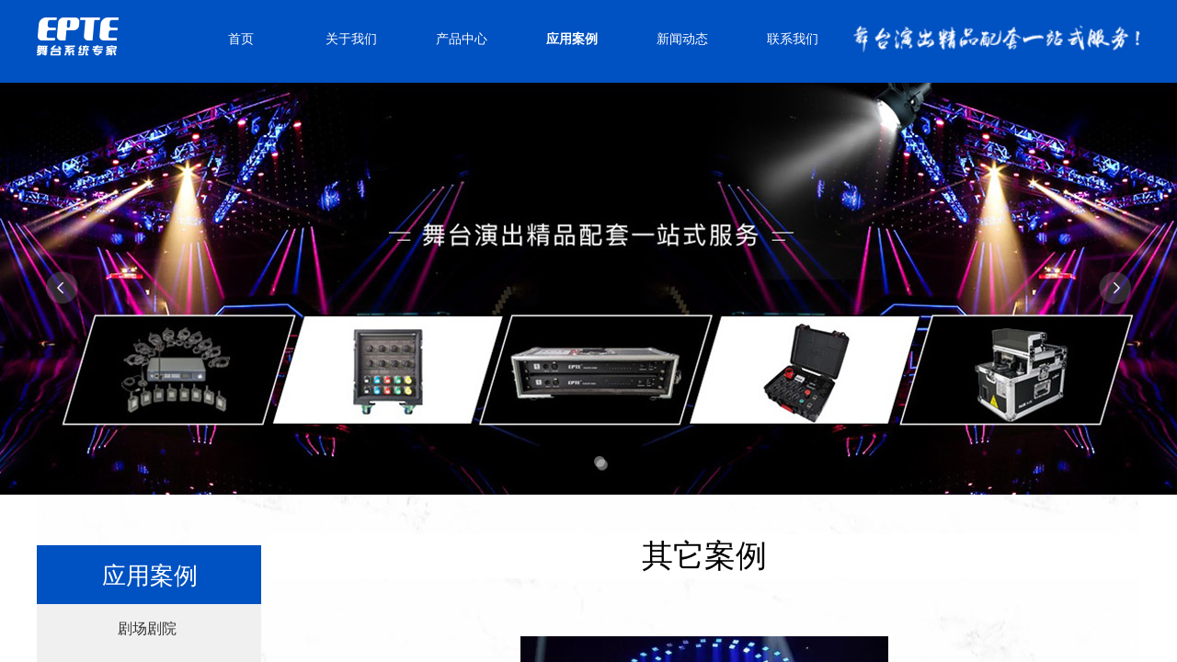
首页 (241, 39)
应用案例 (572, 39)
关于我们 (351, 39)
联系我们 (792, 39)
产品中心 (461, 39)
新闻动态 (682, 39)
